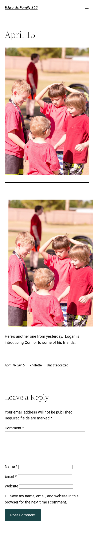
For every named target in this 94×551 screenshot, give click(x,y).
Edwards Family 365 (21, 7)
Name (11, 471)
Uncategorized (57, 365)
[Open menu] (86, 7)
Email (11, 481)
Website (11, 491)
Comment (14, 428)
